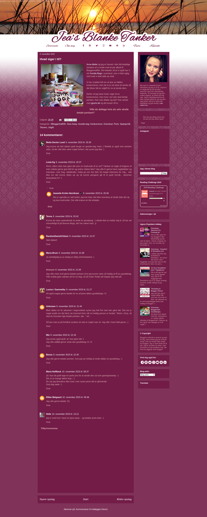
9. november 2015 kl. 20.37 (68, 162)
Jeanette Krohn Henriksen (66, 193)
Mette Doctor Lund (55, 142)
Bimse (49, 355)
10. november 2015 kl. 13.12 (65, 414)
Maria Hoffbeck (53, 371)
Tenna (49, 216)
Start (85, 499)
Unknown (51, 306)
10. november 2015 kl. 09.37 (75, 371)
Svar (48, 153)
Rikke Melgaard (54, 397)
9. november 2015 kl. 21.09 (68, 270)
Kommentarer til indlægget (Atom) (92, 509)
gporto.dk (95, 103)
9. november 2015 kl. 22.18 (63, 335)
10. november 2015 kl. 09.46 (75, 397)
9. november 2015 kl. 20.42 (66, 216)
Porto (116, 124)
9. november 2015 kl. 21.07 (82, 236)
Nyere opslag (47, 499)
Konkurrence (96, 124)
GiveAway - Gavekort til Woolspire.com (159, 250)
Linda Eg (50, 162)
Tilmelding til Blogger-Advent (157, 290)
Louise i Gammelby (55, 289)
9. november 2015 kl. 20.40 (96, 193)
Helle (48, 414)
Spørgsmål (125, 124)
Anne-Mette (91, 64)
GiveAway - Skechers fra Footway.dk (156, 230)
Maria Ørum (52, 253)
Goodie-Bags (96, 73)
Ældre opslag (124, 499)
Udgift (51, 127)
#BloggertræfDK (58, 124)
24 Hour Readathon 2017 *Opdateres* (158, 269)
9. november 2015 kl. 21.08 (71, 253)
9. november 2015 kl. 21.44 (69, 306)
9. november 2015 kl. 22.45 (66, 355)
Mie (48, 335)
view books (163, 205)
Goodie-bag (83, 124)
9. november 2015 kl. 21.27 (79, 289)
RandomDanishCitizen (57, 236)
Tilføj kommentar (49, 428)
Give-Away (72, 124)
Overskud (107, 124)
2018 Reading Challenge (154, 187)
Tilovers (43, 127)
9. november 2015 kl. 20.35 (78, 142)
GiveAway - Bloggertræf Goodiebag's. (156, 310)
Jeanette (151, 191)
